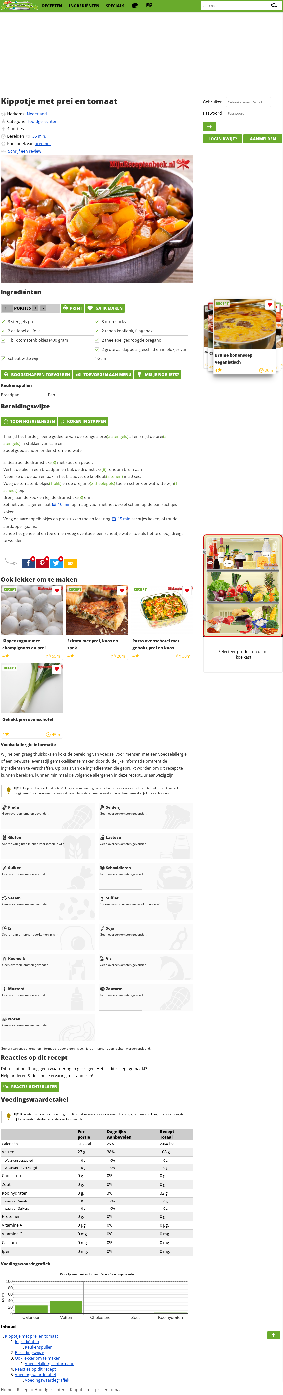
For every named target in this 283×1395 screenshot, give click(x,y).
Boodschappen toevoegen (36, 375)
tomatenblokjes (40, 483)
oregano (94, 483)
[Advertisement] (141, 53)
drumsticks (43, 462)
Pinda (10, 807)
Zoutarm (111, 988)
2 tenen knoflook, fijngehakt (128, 331)
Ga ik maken (105, 308)
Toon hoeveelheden (29, 421)
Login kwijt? (222, 139)
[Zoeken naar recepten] (242, 6)
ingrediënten (84, 6)
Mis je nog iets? (157, 375)
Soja (107, 928)
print (72, 308)
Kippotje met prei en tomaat (31, 1336)
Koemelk (13, 958)
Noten (11, 1019)
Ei (6, 928)
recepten (52, 6)
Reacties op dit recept (35, 1369)
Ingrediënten (27, 1341)
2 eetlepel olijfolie (24, 331)
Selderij (110, 807)
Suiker (11, 867)
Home (6, 1389)
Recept (23, 1389)
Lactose (110, 837)
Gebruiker (212, 102)
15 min (120, 519)
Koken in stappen (83, 421)
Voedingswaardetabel (35, 1375)
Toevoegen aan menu (103, 375)
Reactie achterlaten (30, 1087)
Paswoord (212, 113)
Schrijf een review (24, 151)
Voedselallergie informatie (49, 1363)
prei (113, 436)
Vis (106, 958)
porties (17, 129)
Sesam (11, 898)
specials (115, 6)
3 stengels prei (21, 321)
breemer (43, 143)
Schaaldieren (115, 867)
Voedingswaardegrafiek (47, 1380)
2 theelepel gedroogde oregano (131, 340)
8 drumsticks (114, 321)
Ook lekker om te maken (37, 1358)
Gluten (11, 837)
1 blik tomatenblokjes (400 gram (38, 340)
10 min (61, 504)
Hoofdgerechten (41, 121)
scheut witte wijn (23, 358)
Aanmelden (263, 139)
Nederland (37, 114)
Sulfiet (109, 898)
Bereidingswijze (29, 1353)
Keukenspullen (39, 1347)
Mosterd (13, 988)
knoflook (106, 476)
